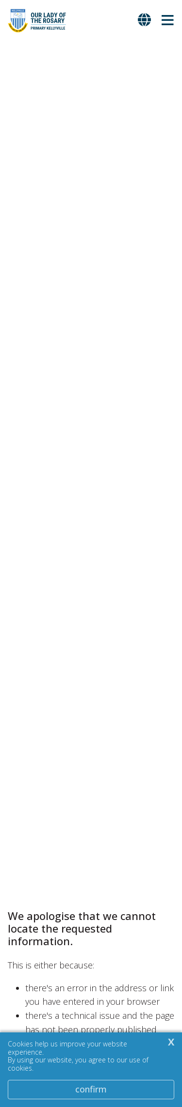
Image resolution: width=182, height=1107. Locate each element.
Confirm (91, 1089)
